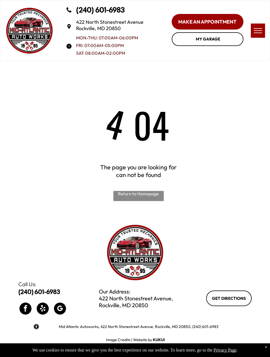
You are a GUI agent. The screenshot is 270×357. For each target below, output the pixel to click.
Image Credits (118, 339)
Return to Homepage (138, 193)
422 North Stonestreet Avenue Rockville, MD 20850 (109, 25)
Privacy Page (225, 350)
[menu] (258, 31)
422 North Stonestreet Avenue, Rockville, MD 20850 (136, 302)
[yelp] (43, 309)
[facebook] (25, 309)
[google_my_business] (60, 309)
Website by (142, 339)
